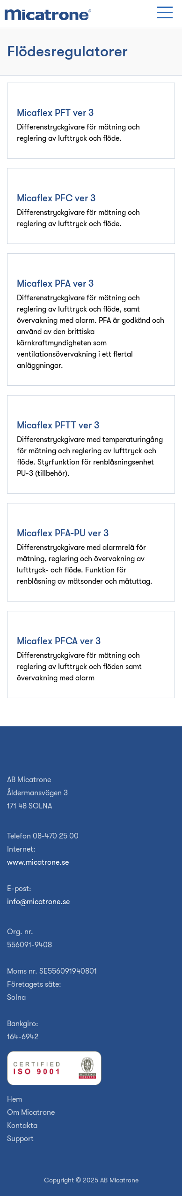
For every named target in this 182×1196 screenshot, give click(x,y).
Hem (14, 1099)
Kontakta (22, 1125)
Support (20, 1139)
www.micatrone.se (38, 862)
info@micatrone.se (38, 902)
